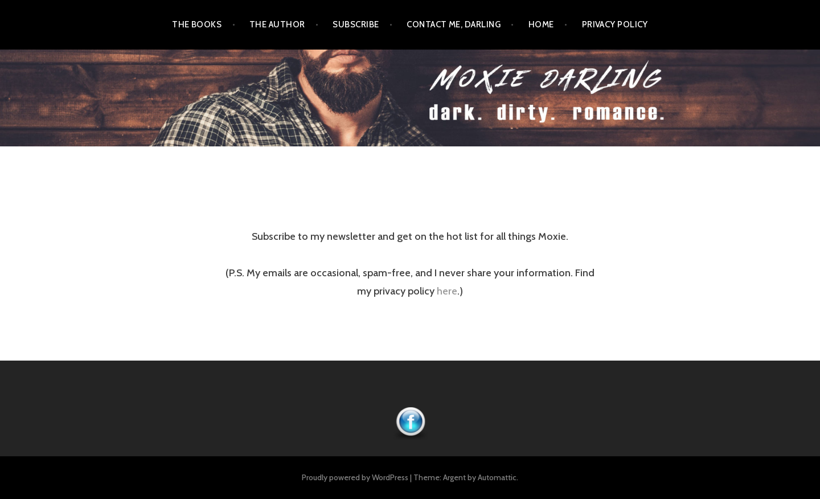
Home (541, 24)
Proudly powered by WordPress (355, 477)
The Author (277, 24)
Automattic (497, 477)
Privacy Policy (615, 24)
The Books (197, 24)
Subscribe (356, 24)
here (447, 291)
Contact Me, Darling (454, 24)
